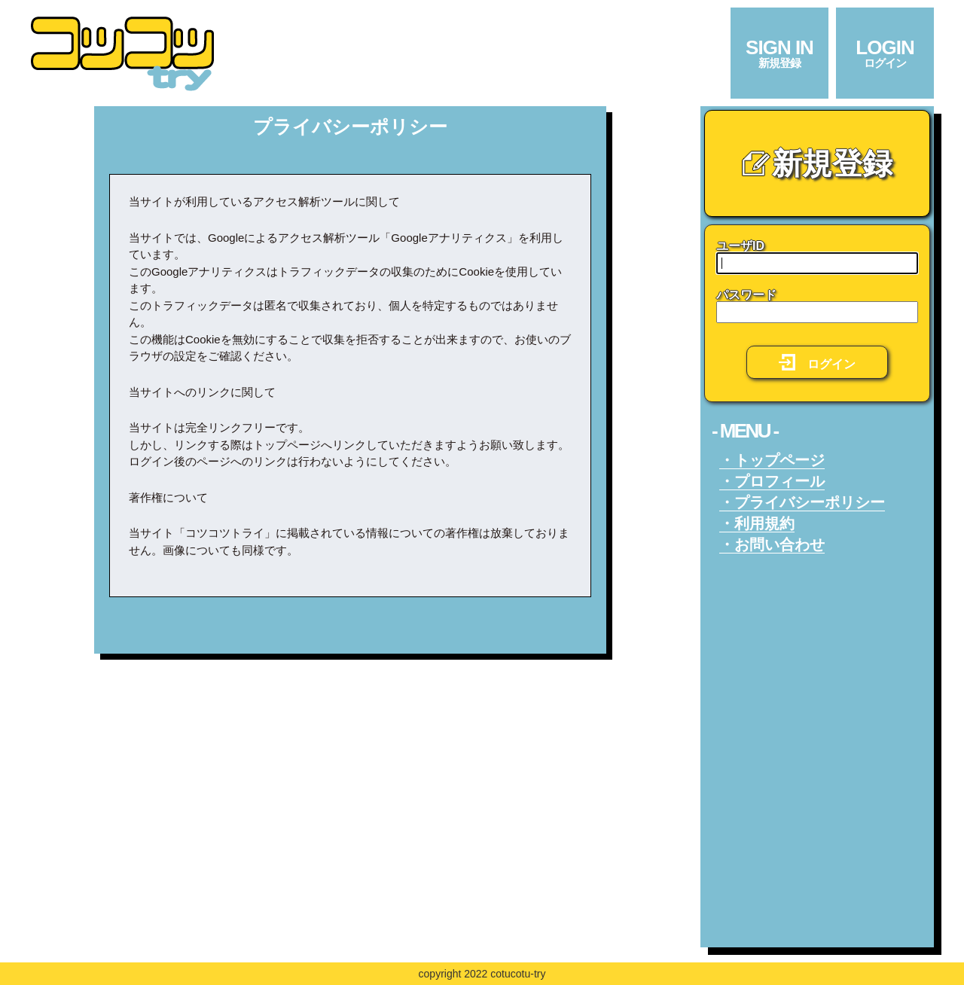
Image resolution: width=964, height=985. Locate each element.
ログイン (817, 362)
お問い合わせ (779, 544)
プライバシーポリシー (809, 502)
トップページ (779, 460)
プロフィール (779, 481)
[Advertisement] (350, 781)
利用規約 (764, 523)
